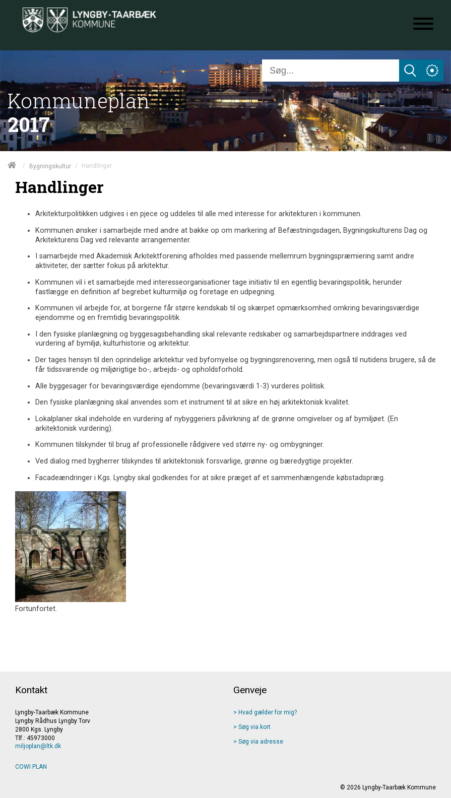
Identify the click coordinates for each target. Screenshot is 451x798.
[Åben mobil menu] (423, 24)
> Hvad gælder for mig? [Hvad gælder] (265, 712)
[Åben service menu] (432, 70)
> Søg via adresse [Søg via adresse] (258, 741)
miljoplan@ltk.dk (38, 746)
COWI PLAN (31, 766)
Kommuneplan (79, 100)
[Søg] (330, 70)
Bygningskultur (50, 165)
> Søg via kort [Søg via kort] (252, 726)
